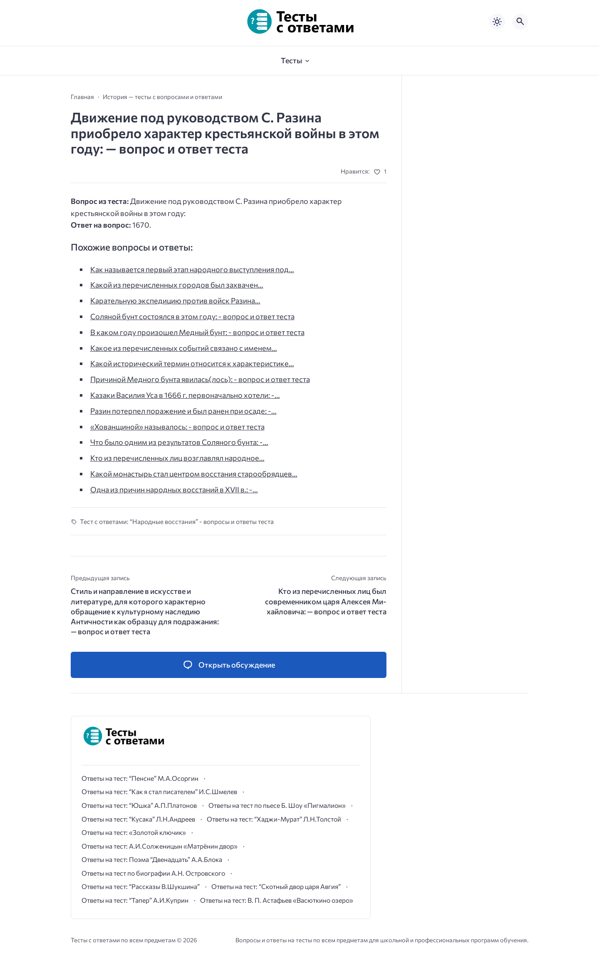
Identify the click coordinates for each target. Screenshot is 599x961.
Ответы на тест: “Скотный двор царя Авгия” (276, 886)
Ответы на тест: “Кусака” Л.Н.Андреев (138, 819)
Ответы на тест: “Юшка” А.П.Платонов (139, 805)
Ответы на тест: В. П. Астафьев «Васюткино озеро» (276, 900)
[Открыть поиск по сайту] (520, 22)
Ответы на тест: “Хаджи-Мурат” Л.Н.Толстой (274, 819)
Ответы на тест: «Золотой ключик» (134, 832)
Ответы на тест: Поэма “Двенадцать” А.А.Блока (152, 859)
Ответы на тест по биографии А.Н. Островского (153, 873)
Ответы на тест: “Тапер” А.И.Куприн (135, 900)
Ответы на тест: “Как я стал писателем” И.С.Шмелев (159, 791)
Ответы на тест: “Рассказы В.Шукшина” (141, 886)
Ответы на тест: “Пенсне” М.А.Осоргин (140, 778)
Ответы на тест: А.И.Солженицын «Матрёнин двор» (160, 846)
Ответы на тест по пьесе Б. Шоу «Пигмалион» (277, 805)
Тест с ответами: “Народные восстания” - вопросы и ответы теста (177, 521)
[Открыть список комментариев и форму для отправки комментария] (228, 665)
